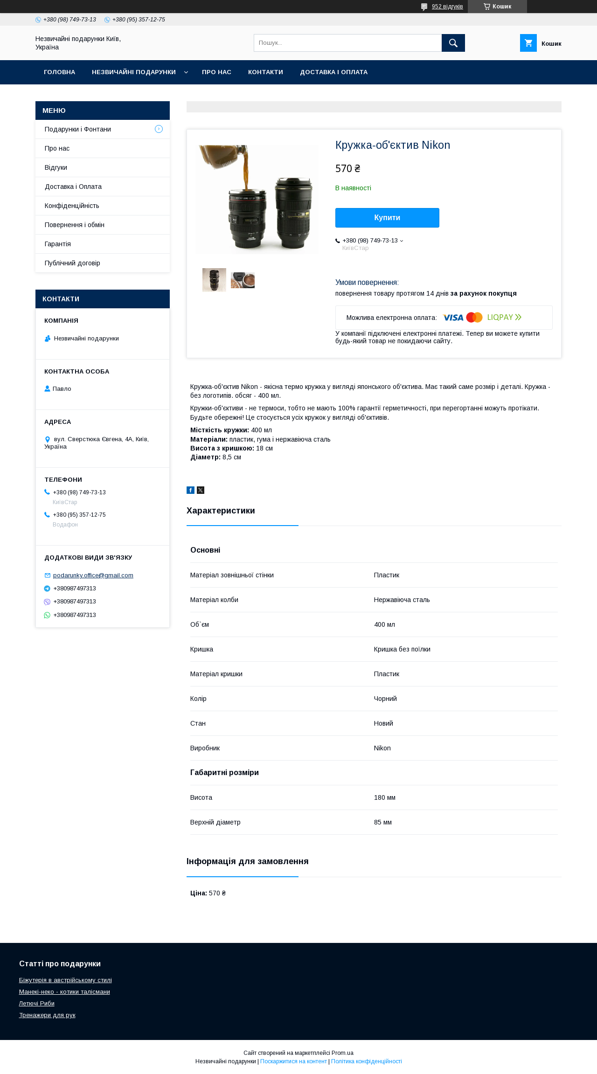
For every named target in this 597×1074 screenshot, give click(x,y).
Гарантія (58, 244)
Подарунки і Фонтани (78, 129)
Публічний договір (72, 263)
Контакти (265, 72)
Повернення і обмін (74, 225)
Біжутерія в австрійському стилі (65, 980)
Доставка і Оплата (73, 186)
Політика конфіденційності (366, 1061)
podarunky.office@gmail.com (93, 575)
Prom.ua (343, 1053)
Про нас (216, 72)
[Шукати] (453, 43)
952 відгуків (447, 6)
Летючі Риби (37, 1003)
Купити (388, 218)
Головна (59, 72)
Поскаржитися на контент (293, 1061)
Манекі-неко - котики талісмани (64, 991)
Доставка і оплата (334, 72)
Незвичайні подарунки (134, 72)
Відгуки (56, 167)
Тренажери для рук (47, 1015)
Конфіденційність (72, 205)
